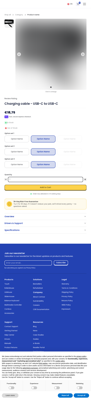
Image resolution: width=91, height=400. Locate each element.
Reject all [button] (65, 395)
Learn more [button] (10, 395)
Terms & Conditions (69, 288)
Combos (8, 309)
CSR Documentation (41, 309)
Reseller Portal (39, 347)
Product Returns (11, 347)
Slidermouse (9, 296)
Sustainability (38, 301)
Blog (34, 326)
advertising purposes (30, 368)
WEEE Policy (66, 305)
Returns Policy (67, 301)
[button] (70, 4)
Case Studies (38, 335)
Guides (36, 339)
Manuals (8, 343)
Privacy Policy (67, 296)
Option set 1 (9, 133)
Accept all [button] (81, 395)
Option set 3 (10, 159)
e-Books (36, 343)
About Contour (39, 297)
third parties (43, 363)
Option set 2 (9, 146)
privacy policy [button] (81, 356)
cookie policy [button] (60, 361)
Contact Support (11, 326)
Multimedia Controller (13, 305)
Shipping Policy (67, 292)
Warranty (65, 284)
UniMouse (8, 292)
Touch (7, 284)
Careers (36, 305)
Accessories (9, 313)
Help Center (9, 335)
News (35, 331)
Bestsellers (37, 284)
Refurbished (38, 288)
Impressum (66, 309)
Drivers (7, 339)
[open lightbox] (9, 23)
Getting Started (11, 331)
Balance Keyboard (12, 301)
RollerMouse (9, 288)
